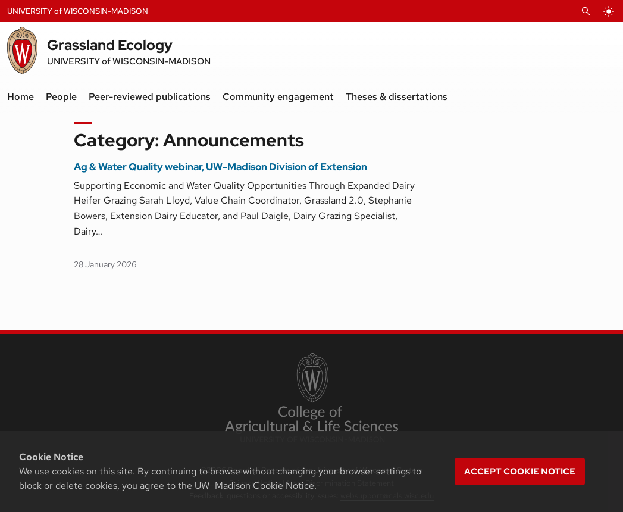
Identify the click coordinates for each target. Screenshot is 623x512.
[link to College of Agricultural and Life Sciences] (311, 399)
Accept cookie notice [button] (519, 471)
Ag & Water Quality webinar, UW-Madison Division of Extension (220, 167)
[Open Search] (586, 11)
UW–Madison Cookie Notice (254, 485)
